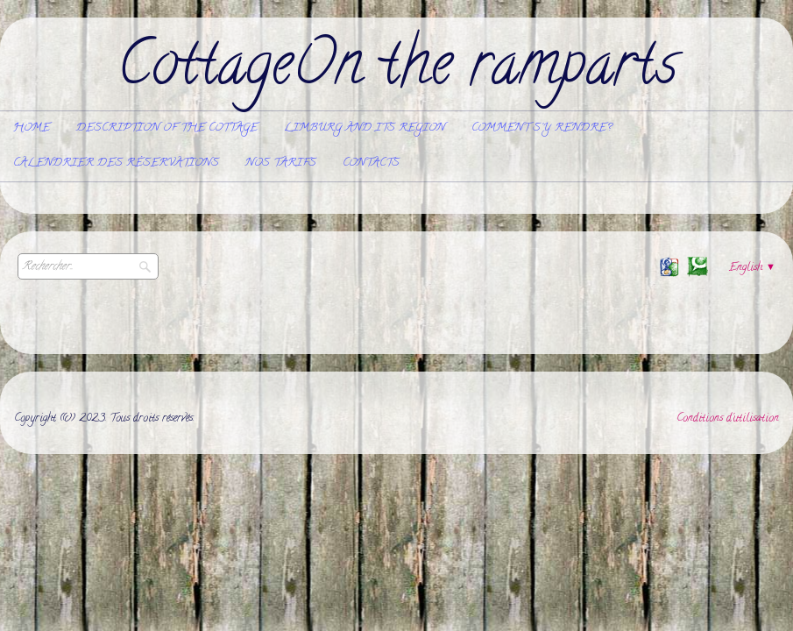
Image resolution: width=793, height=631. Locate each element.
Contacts (371, 163)
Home (31, 128)
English (752, 268)
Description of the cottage (167, 128)
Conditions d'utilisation (727, 418)
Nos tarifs (280, 163)
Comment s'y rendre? (541, 128)
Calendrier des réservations (116, 163)
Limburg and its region (364, 128)
